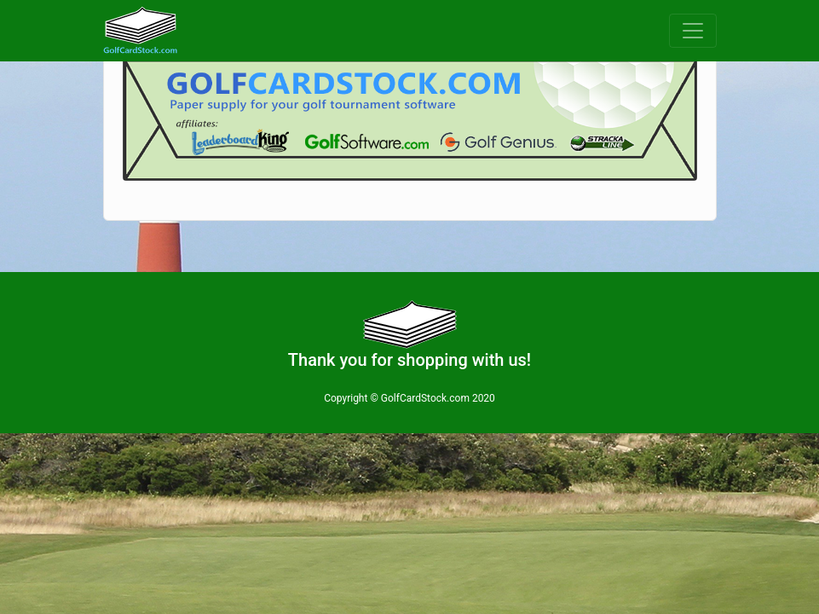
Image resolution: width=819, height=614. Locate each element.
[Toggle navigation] (693, 31)
